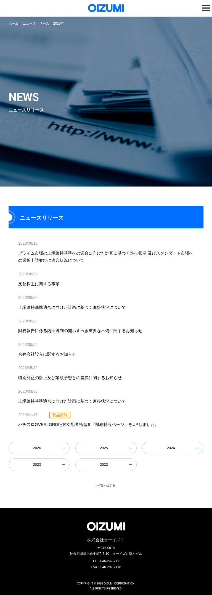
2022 (104, 464)
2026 (37, 448)
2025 (104, 448)
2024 (171, 448)
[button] (206, 8)
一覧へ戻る (106, 485)
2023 (37, 464)
